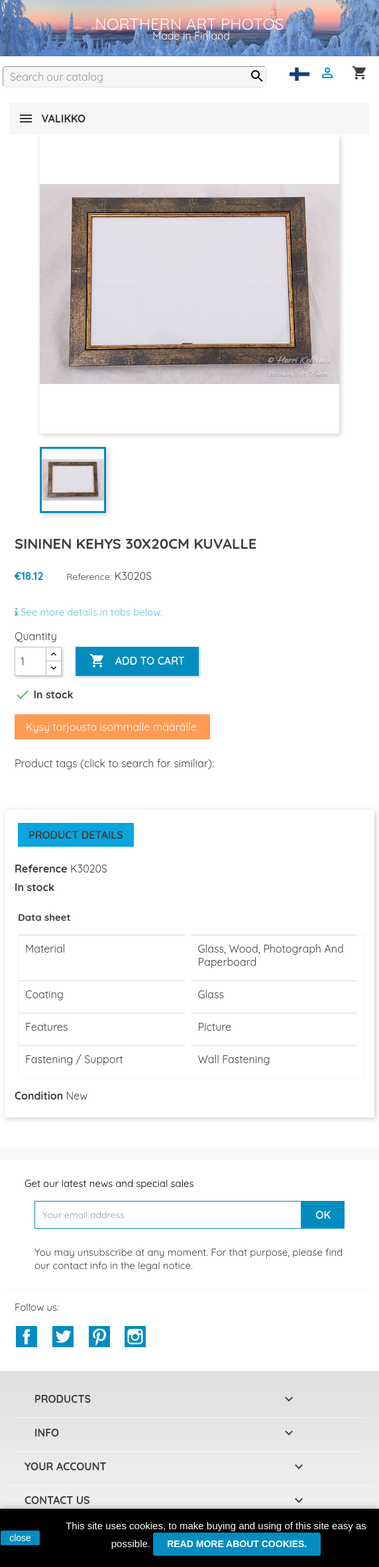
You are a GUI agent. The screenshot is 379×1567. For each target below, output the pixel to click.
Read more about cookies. (237, 1544)
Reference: (89, 577)
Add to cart (136, 661)
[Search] (134, 76)
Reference (41, 868)
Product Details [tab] (75, 834)
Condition (39, 1095)
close (20, 1538)
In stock (34, 887)
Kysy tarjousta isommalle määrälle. (112, 727)
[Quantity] (30, 661)
